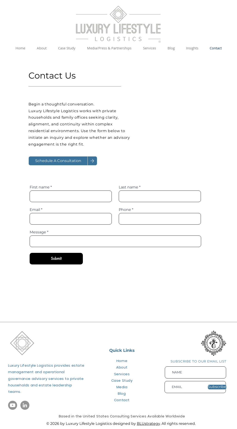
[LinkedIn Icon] (24, 405)
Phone (125, 210)
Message (38, 232)
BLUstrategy (148, 423)
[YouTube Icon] (12, 405)
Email (35, 210)
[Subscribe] (217, 387)
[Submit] (56, 258)
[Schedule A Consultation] (58, 160)
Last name (128, 187)
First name (40, 187)
